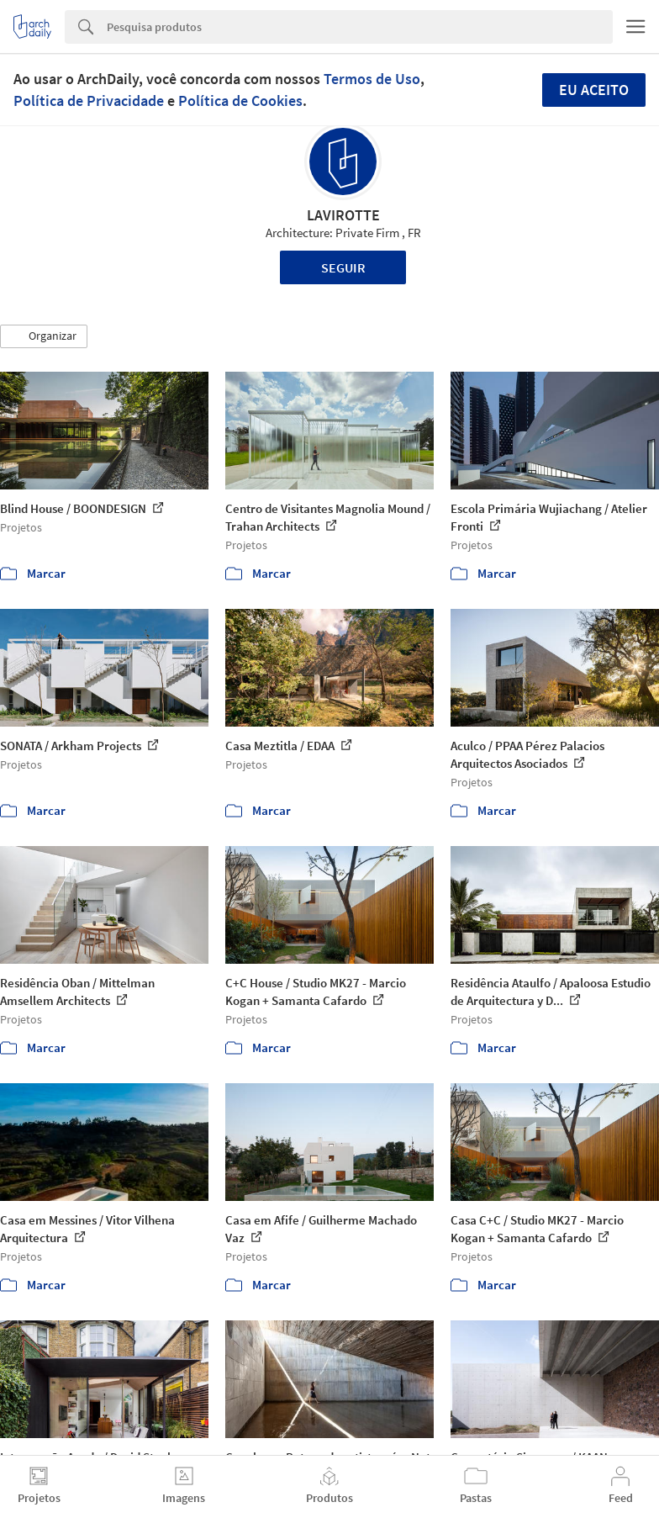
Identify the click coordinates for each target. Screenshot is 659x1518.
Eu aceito (594, 89)
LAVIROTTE (343, 215)
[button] (43, 336)
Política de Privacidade (88, 100)
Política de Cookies (240, 100)
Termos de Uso (372, 78)
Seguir (343, 267)
